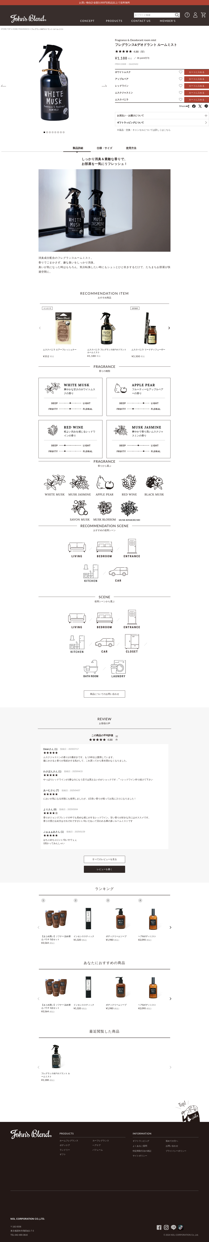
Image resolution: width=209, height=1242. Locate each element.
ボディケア (65, 1145)
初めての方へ (172, 1141)
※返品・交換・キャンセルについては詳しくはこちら (143, 130)
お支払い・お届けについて (130, 115)
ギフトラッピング (141, 1141)
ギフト (63, 1154)
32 (142, 51)
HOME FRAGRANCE (21, 29)
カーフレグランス (100, 1140)
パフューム (97, 1150)
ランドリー (65, 1150)
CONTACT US (141, 20)
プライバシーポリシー (176, 1151)
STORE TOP (6, 29)
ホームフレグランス (69, 1140)
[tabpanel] (54, 83)
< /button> (177, 15)
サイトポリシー (140, 1156)
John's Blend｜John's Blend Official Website (28, 18)
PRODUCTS (114, 20)
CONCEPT (87, 20)
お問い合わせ (172, 1146)
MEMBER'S (168, 20)
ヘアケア (96, 1145)
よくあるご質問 (140, 1146)
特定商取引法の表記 (142, 1151)
